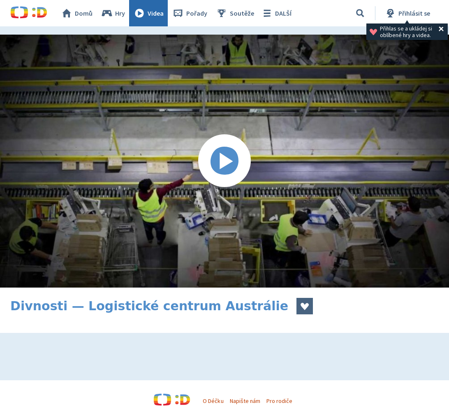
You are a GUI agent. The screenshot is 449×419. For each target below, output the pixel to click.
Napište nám (245, 401)
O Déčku (213, 401)
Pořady (189, 13)
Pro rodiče (279, 401)
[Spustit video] (224, 161)
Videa (148, 13)
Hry (113, 13)
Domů (76, 13)
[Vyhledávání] (360, 13)
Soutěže (234, 13)
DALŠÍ (276, 13)
